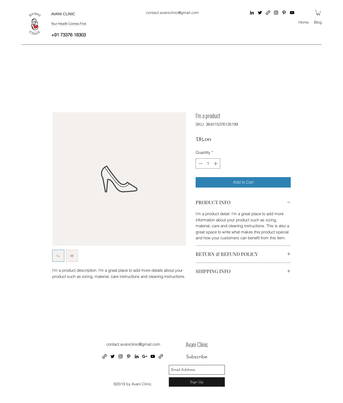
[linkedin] (252, 12)
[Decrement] (200, 164)
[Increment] (216, 164)
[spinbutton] (208, 164)
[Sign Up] (197, 382)
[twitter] (260, 12)
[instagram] (276, 12)
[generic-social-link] (268, 12)
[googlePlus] (144, 356)
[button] (318, 12)
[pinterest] (284, 12)
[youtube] (292, 12)
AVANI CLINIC (63, 14)
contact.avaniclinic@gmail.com (172, 12)
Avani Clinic (197, 344)
